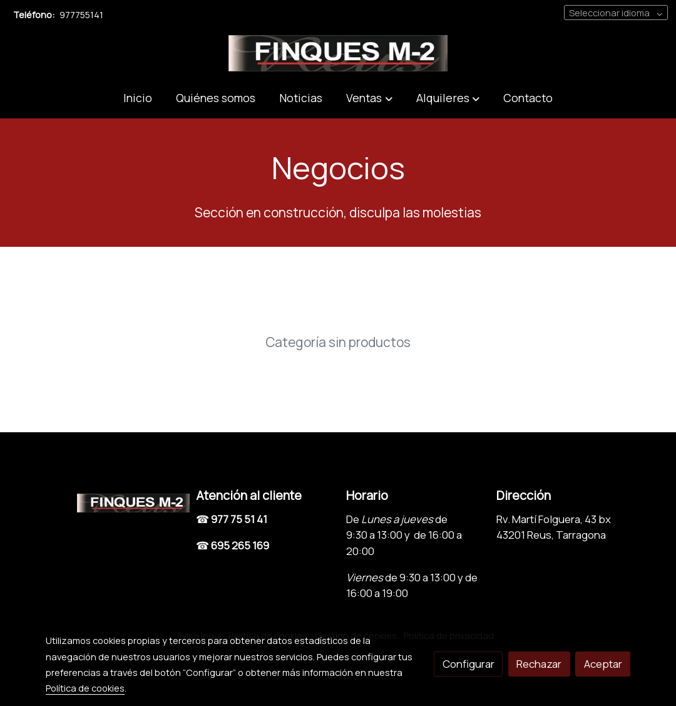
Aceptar (603, 664)
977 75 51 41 (239, 519)
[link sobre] (112, 500)
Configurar (468, 664)
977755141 (81, 14)
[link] (338, 53)
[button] (369, 98)
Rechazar (538, 664)
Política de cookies (85, 688)
